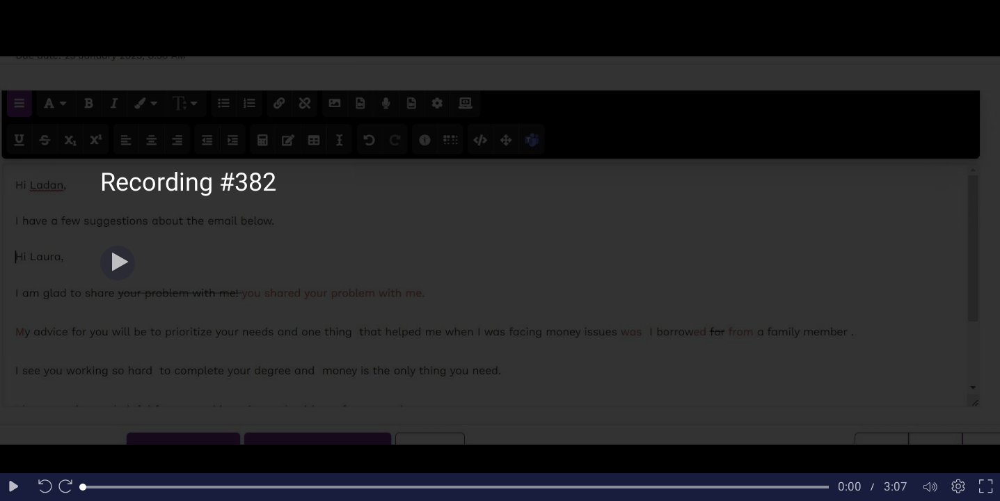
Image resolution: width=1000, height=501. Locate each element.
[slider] (456, 487)
